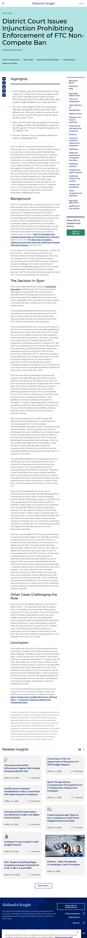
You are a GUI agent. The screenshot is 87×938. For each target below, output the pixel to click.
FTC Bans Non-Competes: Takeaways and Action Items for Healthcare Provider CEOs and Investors (35, 242)
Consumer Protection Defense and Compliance (74, 142)
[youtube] (84, 933)
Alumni (76, 923)
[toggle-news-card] (80, 750)
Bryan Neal (28, 60)
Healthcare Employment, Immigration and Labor (74, 156)
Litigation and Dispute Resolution (75, 119)
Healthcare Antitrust (73, 165)
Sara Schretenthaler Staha (48, 60)
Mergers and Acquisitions (74, 186)
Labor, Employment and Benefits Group (29, 697)
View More (43, 886)
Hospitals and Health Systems (75, 171)
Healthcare (73, 149)
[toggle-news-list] (84, 750)
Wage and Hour (75, 114)
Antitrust (72, 134)
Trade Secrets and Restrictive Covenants (75, 128)
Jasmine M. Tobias (9, 63)
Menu (82, 3)
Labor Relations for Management (75, 107)
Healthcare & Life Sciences (74, 207)
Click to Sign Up (75, 232)
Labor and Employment (74, 100)
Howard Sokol (69, 60)
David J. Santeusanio (11, 60)
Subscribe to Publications (71, 906)
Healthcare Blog (73, 87)
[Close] (77, 934)
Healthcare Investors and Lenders (74, 178)
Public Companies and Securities (75, 193)
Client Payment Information (72, 915)
